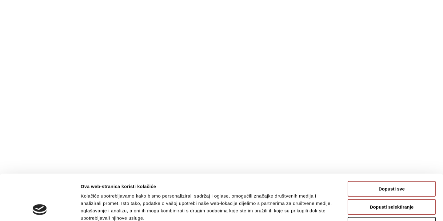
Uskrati (392, 181)
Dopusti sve (391, 146)
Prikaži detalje (318, 208)
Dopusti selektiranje (392, 164)
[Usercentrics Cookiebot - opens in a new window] (40, 209)
